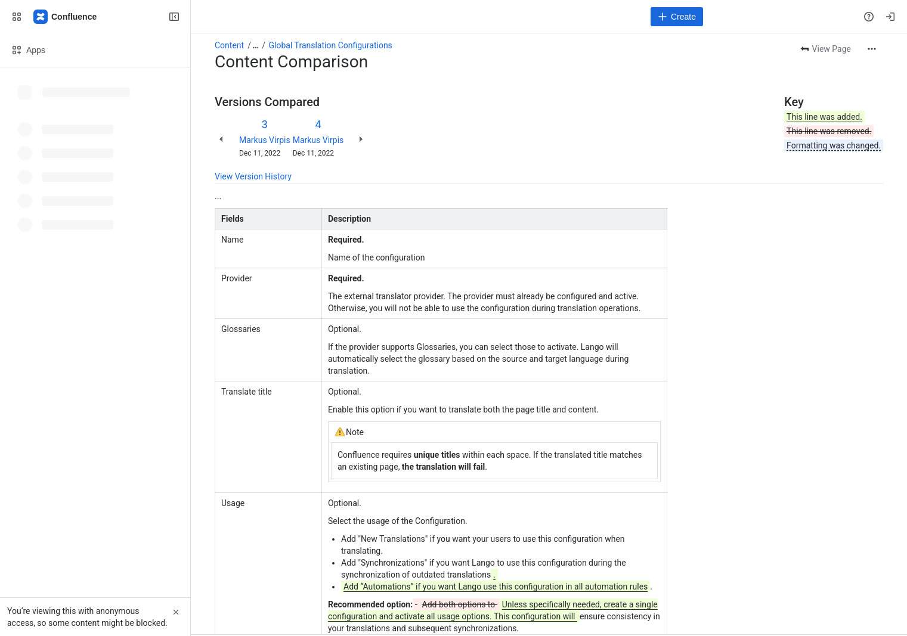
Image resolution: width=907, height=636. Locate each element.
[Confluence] (65, 16)
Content (229, 45)
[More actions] (871, 49)
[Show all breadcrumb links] (255, 45)
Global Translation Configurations (330, 45)
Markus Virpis (264, 140)
